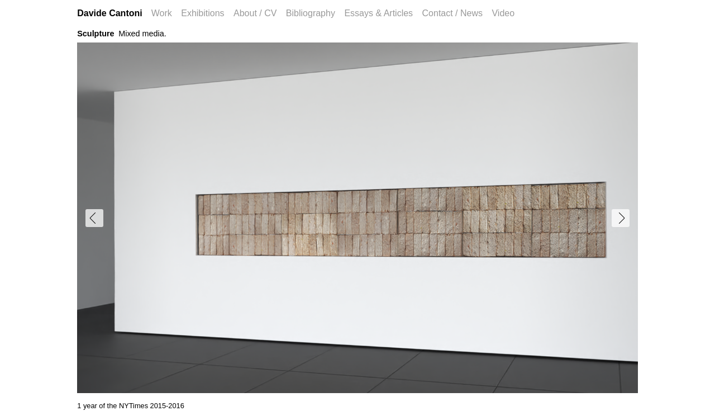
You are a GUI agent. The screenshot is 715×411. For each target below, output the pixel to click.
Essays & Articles (378, 13)
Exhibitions (202, 13)
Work (161, 13)
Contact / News (452, 13)
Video (503, 13)
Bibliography (310, 13)
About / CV (255, 13)
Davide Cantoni (109, 13)
